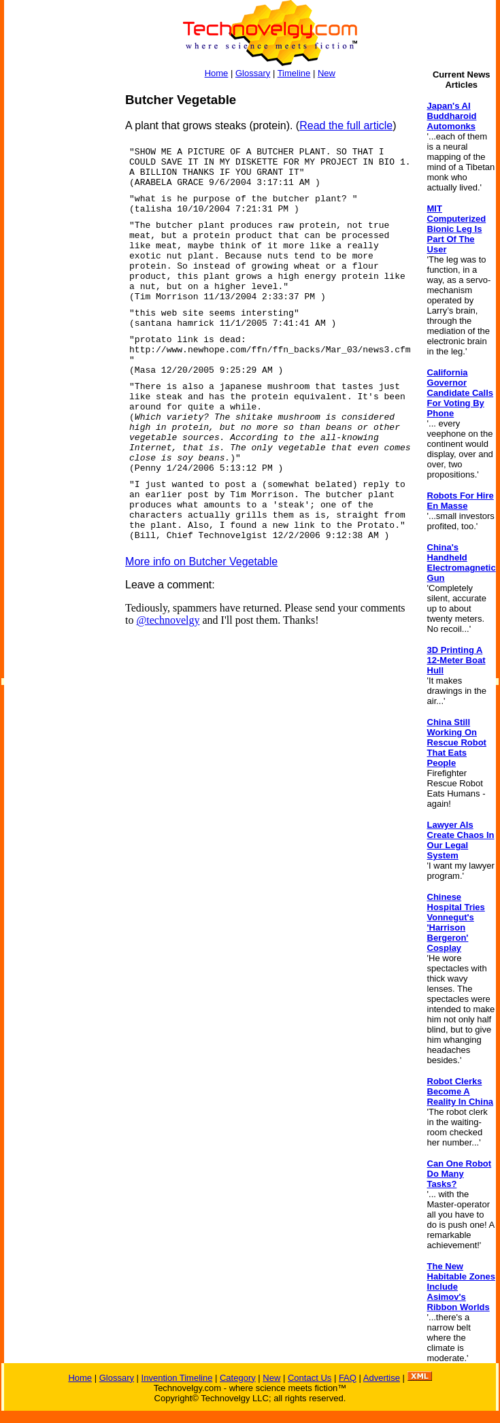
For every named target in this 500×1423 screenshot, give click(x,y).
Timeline (294, 73)
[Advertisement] (58, 297)
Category (238, 1378)
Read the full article (346, 125)
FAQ (347, 1378)
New (326, 73)
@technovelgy (168, 620)
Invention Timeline (177, 1378)
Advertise (381, 1378)
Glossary (252, 73)
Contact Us (309, 1378)
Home (217, 73)
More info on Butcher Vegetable (201, 561)
